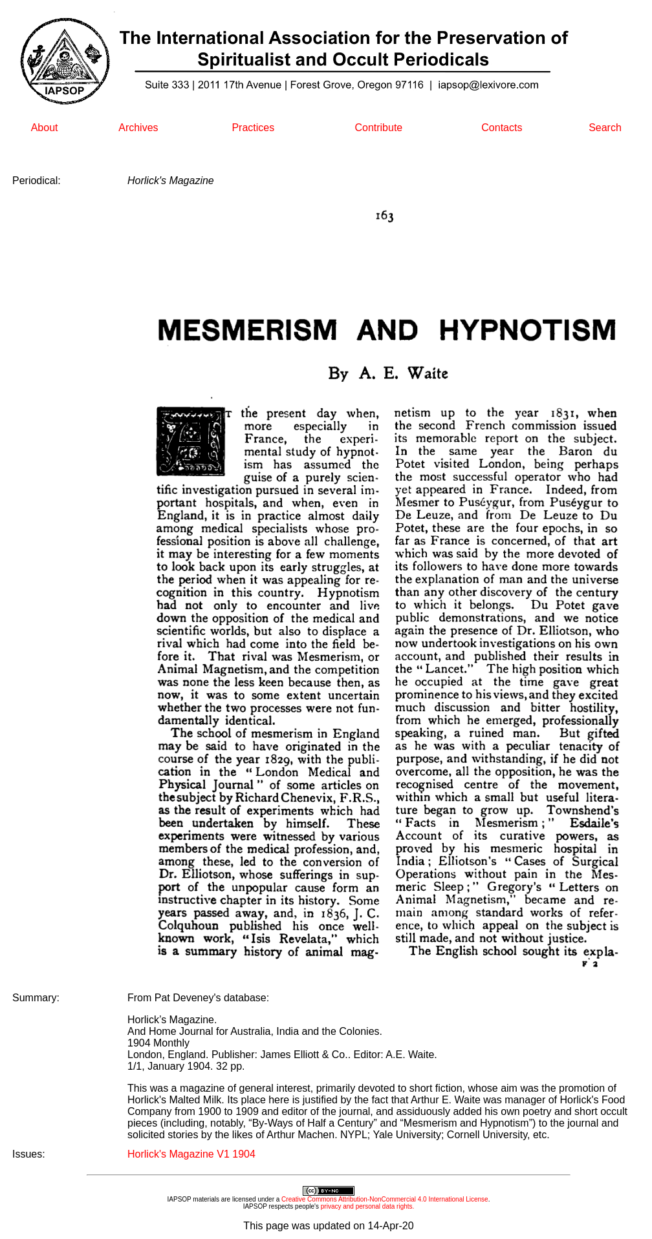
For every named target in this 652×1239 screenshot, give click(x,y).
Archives (138, 127)
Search (605, 127)
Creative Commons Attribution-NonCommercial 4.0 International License (384, 1199)
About (44, 127)
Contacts (501, 127)
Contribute (378, 127)
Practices (253, 127)
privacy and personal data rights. (368, 1206)
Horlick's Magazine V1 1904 (191, 1154)
